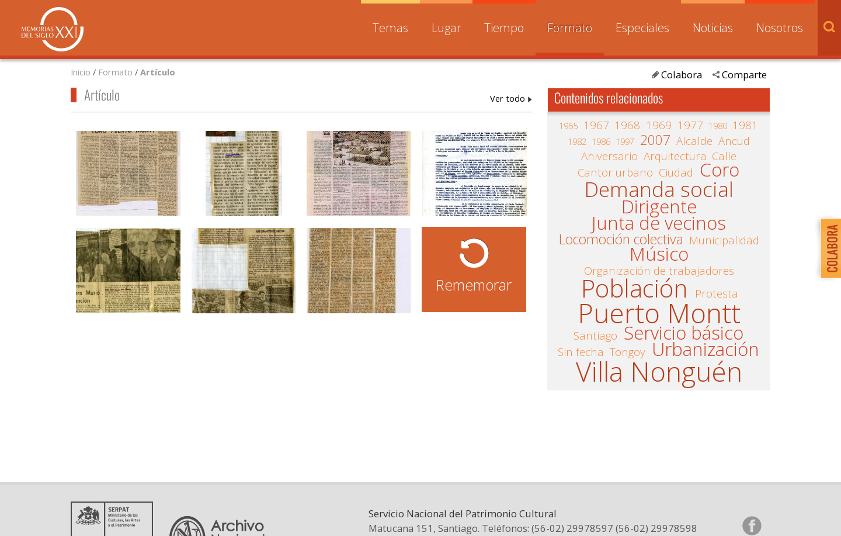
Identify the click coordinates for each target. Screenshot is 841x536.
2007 (655, 140)
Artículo (157, 72)
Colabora (681, 74)
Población (634, 288)
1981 (745, 125)
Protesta (716, 293)
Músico (659, 254)
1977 (690, 125)
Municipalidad (724, 240)
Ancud (734, 141)
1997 (625, 141)
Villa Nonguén (659, 371)
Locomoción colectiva (621, 240)
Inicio (81, 72)
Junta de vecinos (659, 223)
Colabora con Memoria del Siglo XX (828, 248)
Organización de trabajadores (659, 271)
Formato (569, 28)
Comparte (744, 74)
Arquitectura (675, 156)
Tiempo (504, 28)
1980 (717, 126)
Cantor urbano (615, 172)
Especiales (642, 28)
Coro (719, 170)
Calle (724, 156)
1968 (627, 125)
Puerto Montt (659, 313)
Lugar (446, 28)
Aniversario (609, 156)
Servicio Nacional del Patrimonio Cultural (463, 513)
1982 (577, 141)
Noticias (713, 28)
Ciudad (676, 172)
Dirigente (659, 207)
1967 (596, 125)
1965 (568, 126)
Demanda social (659, 189)
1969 (659, 125)
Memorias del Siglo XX (53, 29)
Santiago (595, 335)
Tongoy (627, 352)
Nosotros (779, 28)
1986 (601, 141)
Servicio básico (683, 333)
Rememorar (474, 285)
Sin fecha (581, 352)
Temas (390, 28)
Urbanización (705, 350)
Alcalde (694, 141)
